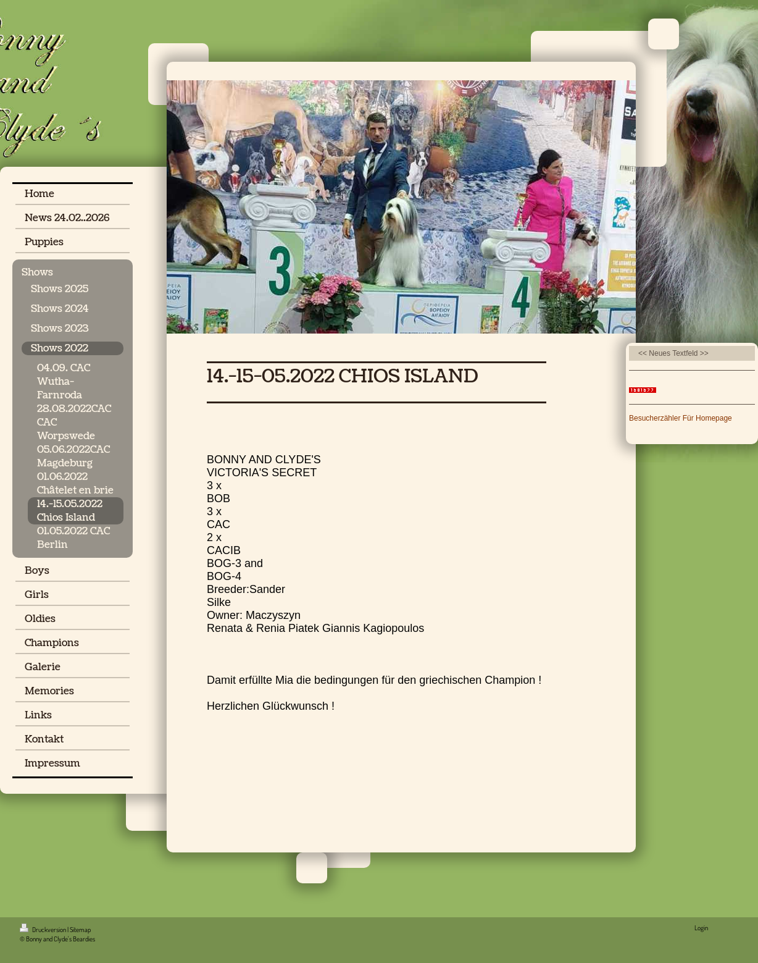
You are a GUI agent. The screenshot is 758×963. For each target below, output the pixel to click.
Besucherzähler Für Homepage (680, 418)
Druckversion (43, 929)
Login (701, 927)
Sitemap (80, 929)
